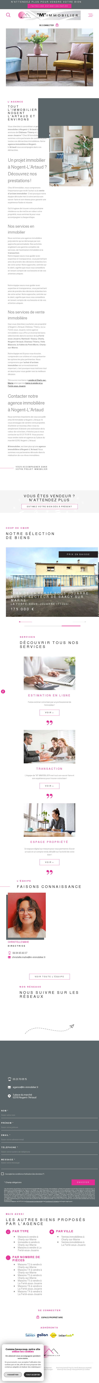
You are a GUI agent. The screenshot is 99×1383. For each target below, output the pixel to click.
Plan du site (72, 1368)
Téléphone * (9, 1147)
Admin (59, 1369)
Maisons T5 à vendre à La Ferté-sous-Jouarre (30, 1282)
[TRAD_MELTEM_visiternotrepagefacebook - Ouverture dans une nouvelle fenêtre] (3, 691)
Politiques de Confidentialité (34, 1201)
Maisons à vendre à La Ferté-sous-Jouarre (30, 1249)
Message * (8, 1160)
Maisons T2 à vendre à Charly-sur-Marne (30, 1265)
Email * (6, 1135)
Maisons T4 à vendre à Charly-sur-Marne (30, 1271)
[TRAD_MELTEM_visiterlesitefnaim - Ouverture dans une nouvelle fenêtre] (53, 1335)
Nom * (5, 1111)
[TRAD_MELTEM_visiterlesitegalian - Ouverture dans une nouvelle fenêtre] (42, 1335)
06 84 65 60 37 (20, 953)
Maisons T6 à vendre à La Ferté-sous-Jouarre (30, 1287)
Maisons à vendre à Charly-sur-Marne (28, 1238)
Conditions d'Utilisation (52, 1201)
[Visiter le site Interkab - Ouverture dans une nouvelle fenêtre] (66, 1335)
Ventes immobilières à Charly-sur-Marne (72, 1238)
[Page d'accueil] (49, 15)
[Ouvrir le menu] (90, 15)
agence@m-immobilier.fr (25, 1087)
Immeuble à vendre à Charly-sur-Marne (29, 1243)
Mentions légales (84, 1368)
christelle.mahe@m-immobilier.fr (29, 957)
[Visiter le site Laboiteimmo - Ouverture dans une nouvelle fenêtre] (15, 1368)
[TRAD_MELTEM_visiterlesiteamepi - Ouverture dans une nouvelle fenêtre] (30, 1335)
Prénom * (7, 1123)
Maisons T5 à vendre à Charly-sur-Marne (30, 1276)
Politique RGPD (77, 1369)
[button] (84, 622)
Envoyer (83, 1182)
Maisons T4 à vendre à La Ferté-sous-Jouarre (30, 1293)
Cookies (87, 1369)
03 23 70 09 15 (20, 1079)
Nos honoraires (61, 1368)
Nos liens (66, 1369)
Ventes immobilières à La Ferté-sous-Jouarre (73, 1243)
